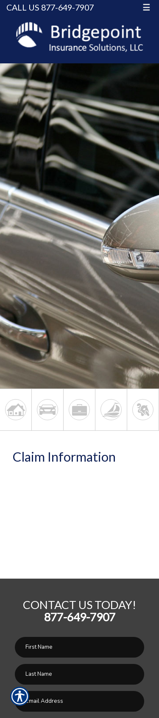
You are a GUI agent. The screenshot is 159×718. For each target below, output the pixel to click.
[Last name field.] (79, 674)
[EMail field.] (79, 701)
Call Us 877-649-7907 (50, 7)
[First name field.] (79, 647)
